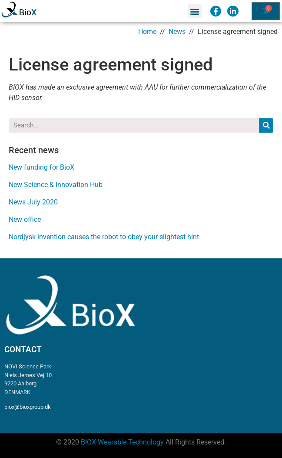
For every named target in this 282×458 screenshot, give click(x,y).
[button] (195, 11)
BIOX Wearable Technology (122, 442)
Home (147, 31)
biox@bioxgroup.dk (27, 407)
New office (25, 219)
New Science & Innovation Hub (56, 185)
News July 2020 (33, 202)
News (177, 31)
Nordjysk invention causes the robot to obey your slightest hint (104, 237)
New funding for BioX (41, 167)
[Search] (266, 125)
